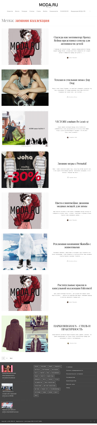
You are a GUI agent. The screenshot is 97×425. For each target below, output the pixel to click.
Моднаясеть (38, 379)
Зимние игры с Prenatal (72, 163)
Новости (10, 11)
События (42, 372)
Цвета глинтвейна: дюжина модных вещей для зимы (72, 204)
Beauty (56, 392)
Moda (48, 372)
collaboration (38, 382)
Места (44, 379)
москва (50, 392)
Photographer (45, 369)
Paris (36, 395)
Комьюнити (54, 11)
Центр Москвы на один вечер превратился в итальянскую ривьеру (9, 375)
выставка (37, 389)
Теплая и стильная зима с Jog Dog (72, 81)
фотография (38, 392)
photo (36, 372)
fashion (50, 379)
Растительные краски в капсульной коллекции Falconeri (72, 286)
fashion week (38, 385)
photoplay (37, 369)
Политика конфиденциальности (74, 370)
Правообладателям (71, 380)
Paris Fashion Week (50, 382)
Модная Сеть (45, 389)
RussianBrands (55, 372)
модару (50, 366)
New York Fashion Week (49, 385)
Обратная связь (70, 384)
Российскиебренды (55, 389)
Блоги (17, 11)
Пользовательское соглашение (74, 374)
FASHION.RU (64, 11)
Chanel (44, 392)
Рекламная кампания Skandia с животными (72, 245)
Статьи (31, 11)
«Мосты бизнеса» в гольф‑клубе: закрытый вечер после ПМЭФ (9, 394)
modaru (36, 366)
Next (11, 358)
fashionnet (43, 366)
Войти (45, 11)
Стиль (39, 11)
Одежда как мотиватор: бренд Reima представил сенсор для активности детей (72, 40)
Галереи (24, 11)
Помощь (68, 387)
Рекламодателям (70, 377)
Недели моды (50, 376)
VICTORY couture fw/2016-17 (72, 121)
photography (55, 369)
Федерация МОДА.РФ (78, 11)
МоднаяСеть (58, 366)
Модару (36, 376)
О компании (69, 367)
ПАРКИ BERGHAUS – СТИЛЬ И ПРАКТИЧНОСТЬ (72, 327)
